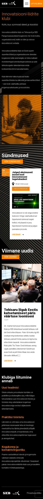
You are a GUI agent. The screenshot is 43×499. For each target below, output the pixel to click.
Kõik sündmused (12, 161)
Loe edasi (16, 234)
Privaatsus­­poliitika (34, 493)
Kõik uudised (10, 257)
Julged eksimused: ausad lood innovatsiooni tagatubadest (22, 175)
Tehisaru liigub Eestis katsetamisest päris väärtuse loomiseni (21, 313)
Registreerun (20, 189)
